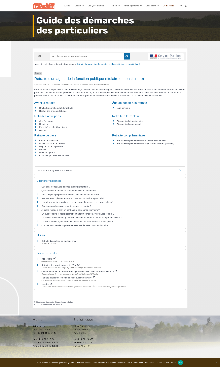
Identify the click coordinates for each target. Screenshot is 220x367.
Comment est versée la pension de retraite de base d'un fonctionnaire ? (75, 225)
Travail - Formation (65, 64)
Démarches (168, 6)
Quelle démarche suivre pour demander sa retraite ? (66, 206)
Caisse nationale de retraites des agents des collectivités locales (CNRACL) (79, 271)
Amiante (43, 130)
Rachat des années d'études (53, 111)
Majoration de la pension (51, 146)
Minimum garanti (47, 152)
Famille (113, 6)
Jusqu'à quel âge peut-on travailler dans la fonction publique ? (70, 194)
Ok (180, 362)
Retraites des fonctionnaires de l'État (60, 265)
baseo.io (59, 304)
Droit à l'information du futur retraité (56, 108)
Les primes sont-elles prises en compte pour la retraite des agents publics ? (77, 202)
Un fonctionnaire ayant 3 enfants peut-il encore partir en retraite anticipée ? (77, 221)
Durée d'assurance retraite (52, 143)
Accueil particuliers (44, 64)
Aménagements (131, 6)
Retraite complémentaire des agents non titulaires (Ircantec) (145, 143)
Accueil (67, 6)
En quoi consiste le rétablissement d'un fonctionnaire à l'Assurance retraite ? (77, 214)
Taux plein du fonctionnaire (130, 121)
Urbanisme (151, 6)
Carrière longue (46, 121)
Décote (42, 149)
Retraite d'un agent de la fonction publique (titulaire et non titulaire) (108, 64)
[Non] (216, 362)
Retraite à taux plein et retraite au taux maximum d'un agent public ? (73, 198)
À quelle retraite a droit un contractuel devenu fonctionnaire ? (70, 210)
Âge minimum (123, 108)
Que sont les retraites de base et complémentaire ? (65, 187)
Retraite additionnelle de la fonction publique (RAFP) (68, 277)
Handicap (43, 124)
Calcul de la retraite (48, 140)
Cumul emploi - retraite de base (54, 155)
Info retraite (48, 259)
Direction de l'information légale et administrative (54, 302)
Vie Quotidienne (96, 6)
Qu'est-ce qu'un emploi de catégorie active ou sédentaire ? (69, 190)
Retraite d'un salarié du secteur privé (58, 241)
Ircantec (46, 284)
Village (78, 6)
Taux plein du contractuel (129, 124)
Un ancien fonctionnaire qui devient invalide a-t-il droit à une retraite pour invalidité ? (81, 217)
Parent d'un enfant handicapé (53, 127)
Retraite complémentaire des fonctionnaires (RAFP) (141, 140)
